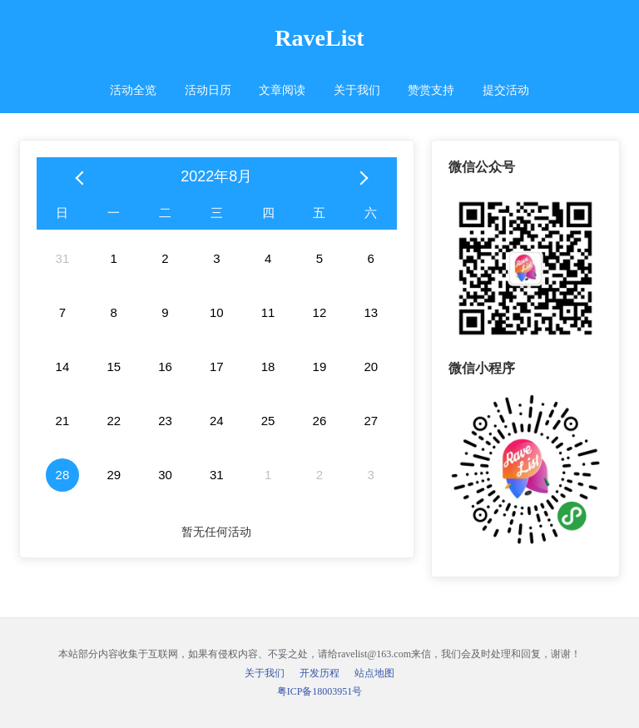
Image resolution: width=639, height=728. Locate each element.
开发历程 (319, 673)
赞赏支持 (431, 90)
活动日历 (208, 90)
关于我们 (357, 90)
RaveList (319, 38)
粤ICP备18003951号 (320, 691)
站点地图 (374, 673)
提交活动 (506, 90)
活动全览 (133, 90)
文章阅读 (282, 90)
